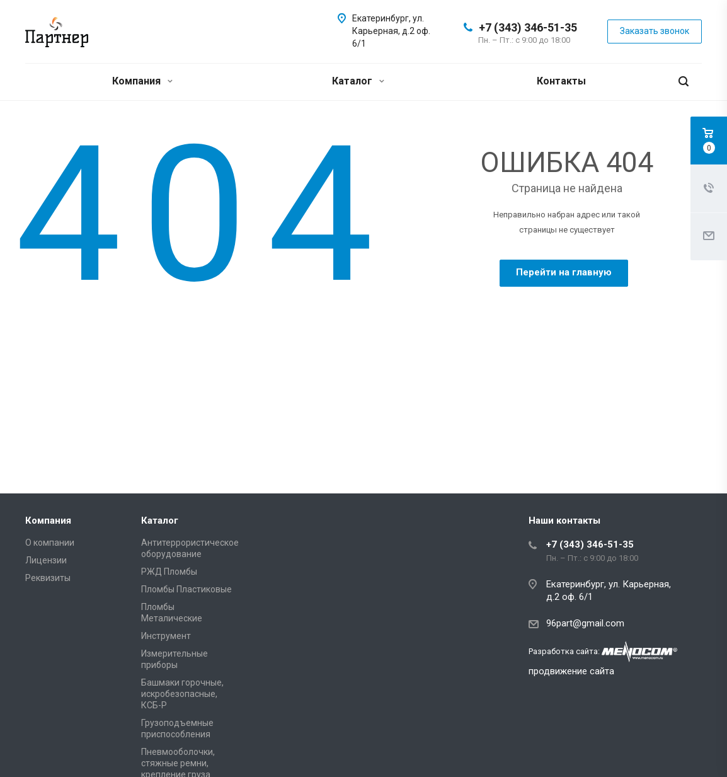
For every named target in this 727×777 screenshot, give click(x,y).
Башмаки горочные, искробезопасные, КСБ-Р (182, 693)
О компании (49, 543)
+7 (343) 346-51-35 (528, 27)
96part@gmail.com (585, 623)
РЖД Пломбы (169, 572)
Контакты (561, 81)
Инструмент (166, 636)
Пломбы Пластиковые (186, 589)
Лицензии (46, 560)
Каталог (358, 81)
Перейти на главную (564, 272)
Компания (142, 81)
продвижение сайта (571, 671)
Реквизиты (48, 578)
